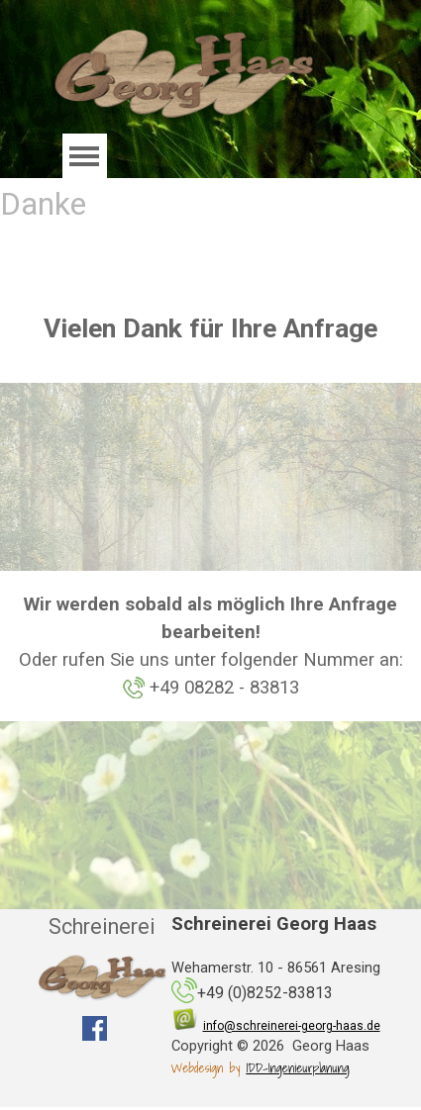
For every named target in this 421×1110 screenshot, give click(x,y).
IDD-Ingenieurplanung (297, 1067)
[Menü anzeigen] (84, 156)
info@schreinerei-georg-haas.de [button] (291, 1026)
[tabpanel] (210, 328)
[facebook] (94, 1028)
